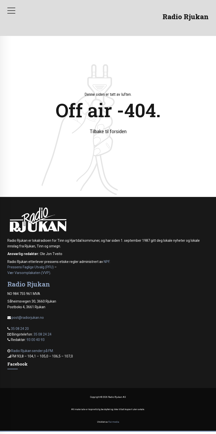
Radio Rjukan (186, 16)
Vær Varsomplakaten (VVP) (28, 273)
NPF (106, 262)
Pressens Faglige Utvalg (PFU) (30, 267)
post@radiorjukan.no (28, 318)
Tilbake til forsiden (108, 131)
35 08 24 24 (42, 334)
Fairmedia (113, 422)
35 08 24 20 (20, 329)
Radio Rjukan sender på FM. (32, 351)
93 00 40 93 (36, 340)
